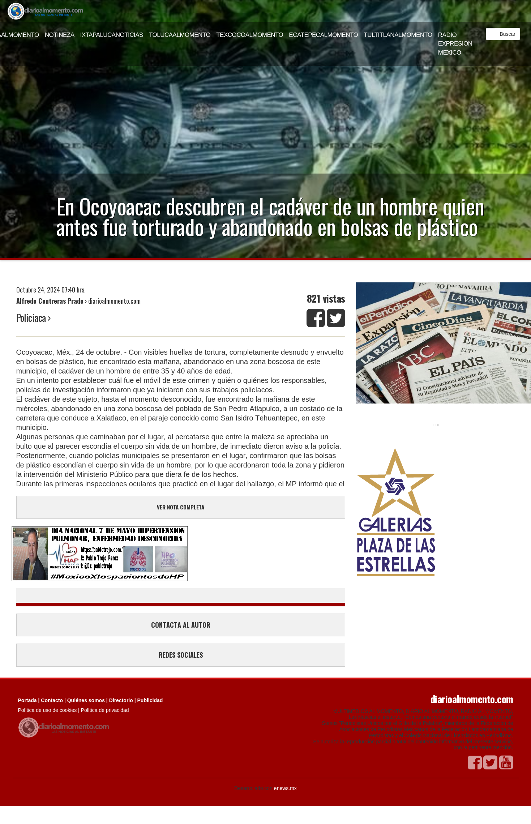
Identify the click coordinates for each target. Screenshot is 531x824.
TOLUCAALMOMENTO (179, 34)
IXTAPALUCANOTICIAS (111, 34)
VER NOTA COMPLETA (180, 507)
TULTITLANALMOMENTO (398, 34)
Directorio (121, 700)
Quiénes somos (86, 700)
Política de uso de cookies (47, 710)
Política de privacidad (105, 710)
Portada (27, 700)
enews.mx (285, 788)
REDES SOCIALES (181, 654)
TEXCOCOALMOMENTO (249, 34)
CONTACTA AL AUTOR (180, 624)
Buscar (507, 34)
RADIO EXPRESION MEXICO (455, 43)
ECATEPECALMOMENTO (323, 34)
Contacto (52, 700)
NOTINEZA (59, 34)
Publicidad (150, 700)
